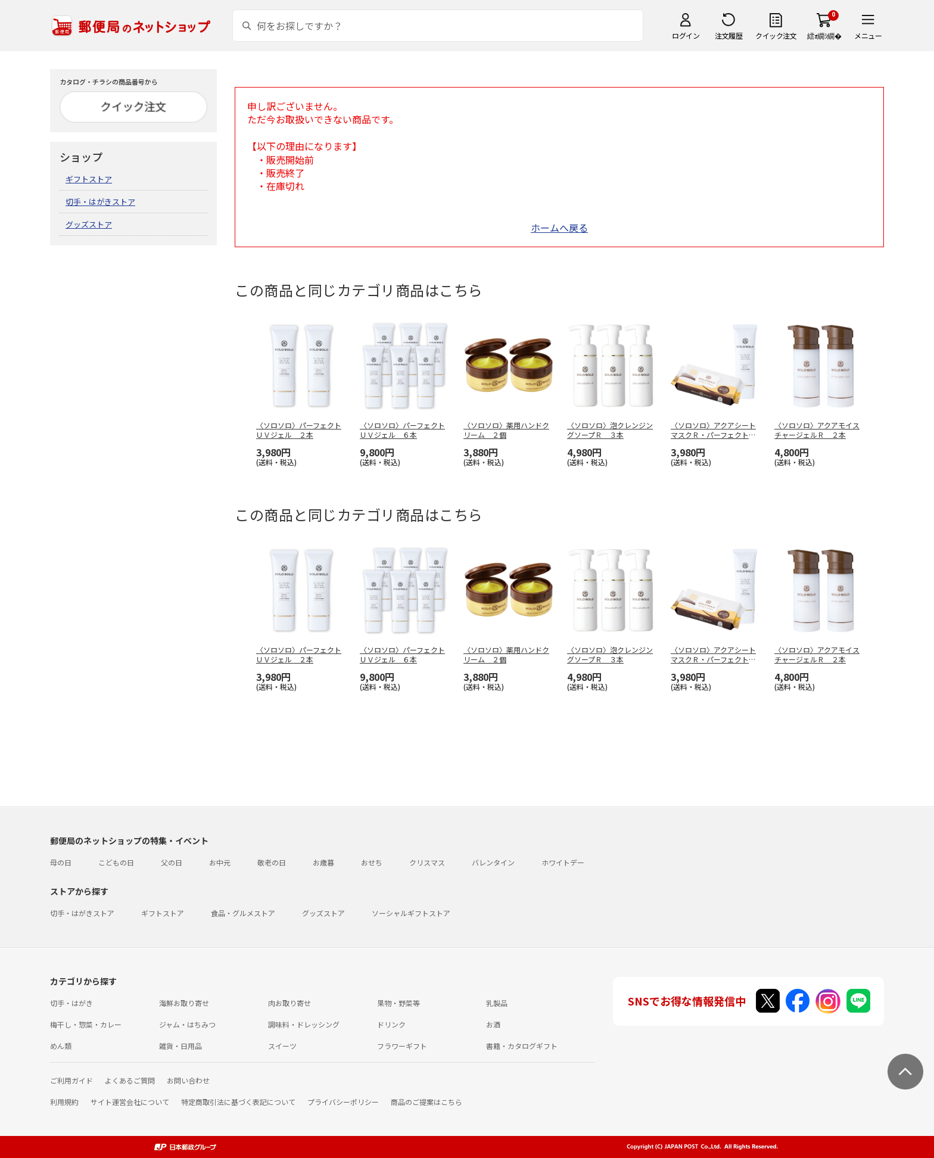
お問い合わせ (188, 1080)
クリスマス (427, 862)
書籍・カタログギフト (522, 1046)
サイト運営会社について (130, 1102)
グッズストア (89, 224)
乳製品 (497, 1003)
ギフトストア (89, 179)
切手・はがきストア (100, 201)
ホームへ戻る (559, 227)
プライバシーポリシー (343, 1102)
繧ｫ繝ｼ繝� (824, 35)
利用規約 (64, 1102)
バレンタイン (493, 862)
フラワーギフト (402, 1046)
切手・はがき (71, 1003)
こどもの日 (116, 862)
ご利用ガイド (71, 1080)
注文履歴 (728, 35)
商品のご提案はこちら (426, 1102)
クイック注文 (775, 35)
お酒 (493, 1024)
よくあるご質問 (130, 1080)
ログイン (685, 35)
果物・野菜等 (398, 1003)
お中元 (220, 862)
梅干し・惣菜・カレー (86, 1024)
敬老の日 (271, 862)
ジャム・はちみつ (187, 1024)
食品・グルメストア (243, 913)
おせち (371, 862)
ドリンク (391, 1024)
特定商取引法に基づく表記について (238, 1102)
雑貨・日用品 (180, 1046)
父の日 (171, 862)
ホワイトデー (562, 862)
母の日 (60, 862)
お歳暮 (323, 862)
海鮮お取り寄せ (184, 1003)
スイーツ (282, 1046)
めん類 (60, 1046)
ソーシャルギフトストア (411, 913)
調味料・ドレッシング (304, 1024)
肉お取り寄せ (289, 1003)
